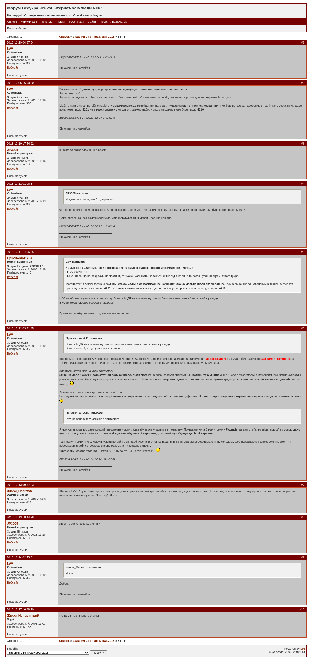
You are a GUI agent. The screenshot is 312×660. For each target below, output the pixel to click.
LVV (10, 49)
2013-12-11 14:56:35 (20, 252)
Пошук (60, 21)
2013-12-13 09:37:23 (20, 484)
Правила (46, 21)
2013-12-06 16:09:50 (20, 82)
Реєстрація (76, 21)
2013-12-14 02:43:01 (20, 557)
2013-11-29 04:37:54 (20, 42)
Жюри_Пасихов (19, 491)
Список (12, 21)
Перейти (57, 651)
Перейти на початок (113, 21)
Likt (302, 648)
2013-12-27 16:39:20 (20, 609)
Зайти (92, 21)
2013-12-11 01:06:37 (20, 183)
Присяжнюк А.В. (20, 258)
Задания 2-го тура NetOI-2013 (93, 36)
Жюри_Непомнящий (23, 616)
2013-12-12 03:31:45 (20, 328)
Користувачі (29, 21)
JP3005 (12, 150)
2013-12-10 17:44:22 (20, 143)
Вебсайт (12, 67)
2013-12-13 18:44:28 (20, 517)
